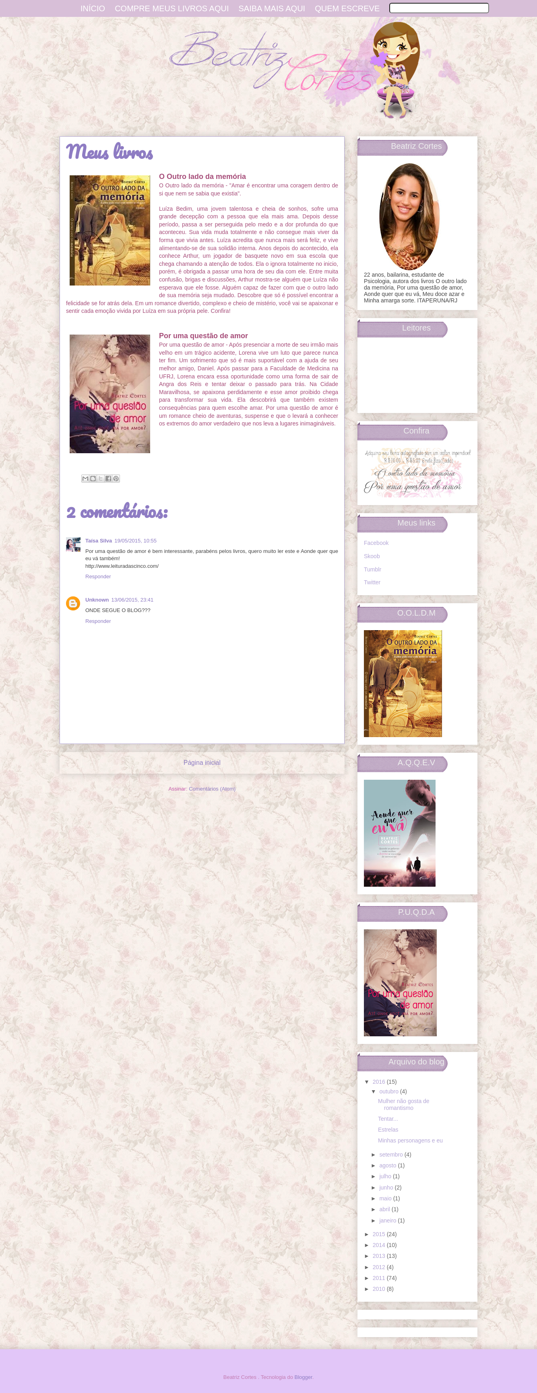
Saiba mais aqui (272, 8)
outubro (389, 1091)
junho (386, 1187)
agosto (388, 1165)
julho (385, 1176)
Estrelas (388, 1129)
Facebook (376, 543)
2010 (380, 1289)
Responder (98, 576)
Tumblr (372, 569)
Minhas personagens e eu (410, 1140)
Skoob (372, 556)
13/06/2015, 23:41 (133, 600)
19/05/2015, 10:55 (135, 541)
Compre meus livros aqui (172, 8)
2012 (380, 1267)
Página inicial (202, 762)
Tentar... (388, 1119)
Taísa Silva (98, 541)
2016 (380, 1082)
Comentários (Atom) (212, 789)
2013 (380, 1256)
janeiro (388, 1220)
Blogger (303, 1377)
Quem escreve (347, 8)
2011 (380, 1278)
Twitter (372, 582)
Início (93, 8)
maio (386, 1198)
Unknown (97, 600)
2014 (380, 1245)
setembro (391, 1154)
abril (385, 1209)
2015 (380, 1234)
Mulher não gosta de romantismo (404, 1104)
